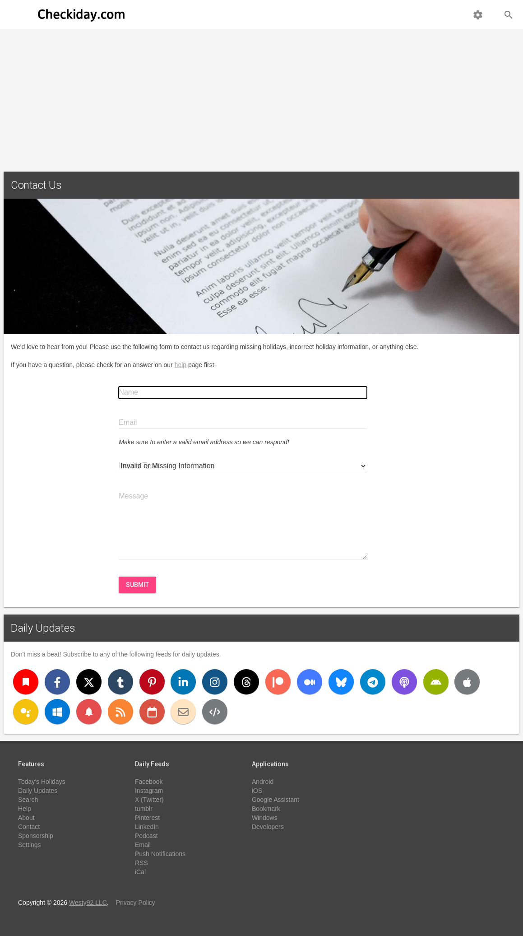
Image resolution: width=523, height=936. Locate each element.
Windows (265, 817)
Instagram (149, 790)
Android (262, 781)
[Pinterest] (152, 681)
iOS (257, 790)
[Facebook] (57, 681)
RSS (141, 862)
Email (143, 844)
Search (28, 799)
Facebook (148, 781)
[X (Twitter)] (89, 681)
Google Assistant (275, 799)
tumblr (144, 808)
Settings (29, 844)
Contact (29, 826)
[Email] (183, 711)
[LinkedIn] (183, 681)
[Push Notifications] (89, 711)
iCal (140, 871)
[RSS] (120, 711)
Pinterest (147, 817)
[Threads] (246, 681)
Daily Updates (43, 628)
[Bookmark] (25, 681)
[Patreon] (278, 681)
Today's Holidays (41, 781)
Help (24, 808)
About (26, 817)
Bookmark (266, 808)
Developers (268, 826)
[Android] (436, 681)
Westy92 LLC (88, 902)
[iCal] (152, 711)
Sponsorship (35, 835)
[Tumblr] (120, 681)
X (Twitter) (149, 799)
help (180, 364)
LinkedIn (147, 826)
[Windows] (57, 711)
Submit (137, 584)
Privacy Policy (135, 902)
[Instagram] (214, 681)
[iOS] (467, 681)
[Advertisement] (261, 96)
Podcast (146, 835)
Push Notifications (160, 853)
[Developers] (214, 711)
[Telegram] (372, 681)
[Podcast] (404, 681)
